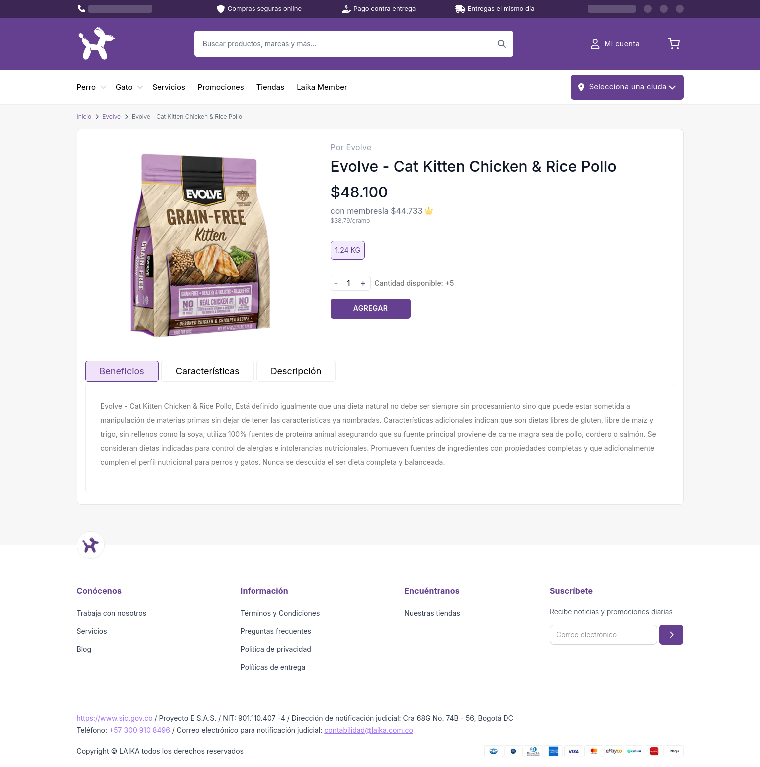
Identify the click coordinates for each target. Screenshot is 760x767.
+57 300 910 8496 (139, 730)
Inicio (84, 116)
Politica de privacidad (276, 649)
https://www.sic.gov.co (115, 718)
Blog (84, 649)
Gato (124, 87)
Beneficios (122, 371)
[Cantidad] (348, 283)
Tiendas (270, 87)
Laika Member (322, 87)
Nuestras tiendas (432, 613)
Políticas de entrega (273, 667)
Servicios (168, 87)
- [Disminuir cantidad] (336, 283)
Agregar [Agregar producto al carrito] (370, 308)
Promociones (221, 87)
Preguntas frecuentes (276, 631)
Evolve (111, 116)
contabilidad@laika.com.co (368, 730)
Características (208, 371)
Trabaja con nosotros (112, 613)
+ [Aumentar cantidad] (363, 283)
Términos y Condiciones (280, 613)
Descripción (296, 371)
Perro (86, 87)
